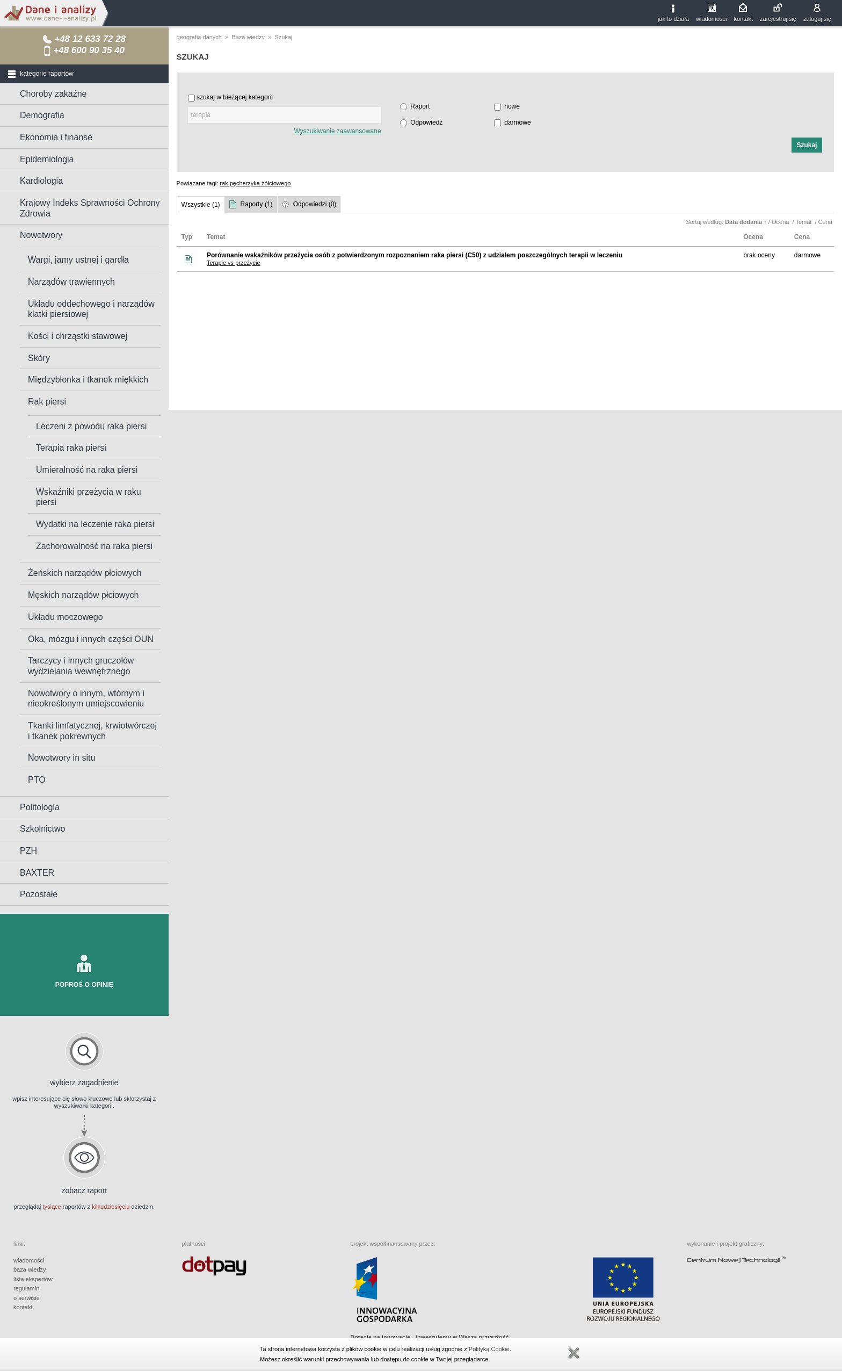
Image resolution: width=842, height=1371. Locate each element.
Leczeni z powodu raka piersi (91, 426)
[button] (807, 145)
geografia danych (199, 37)
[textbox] (284, 115)
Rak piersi (47, 401)
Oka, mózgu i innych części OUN (91, 639)
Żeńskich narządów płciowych (85, 573)
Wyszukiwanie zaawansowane (337, 131)
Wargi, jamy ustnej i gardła (78, 259)
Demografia (42, 115)
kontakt (743, 19)
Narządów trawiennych (71, 281)
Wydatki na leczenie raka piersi (95, 524)
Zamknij (573, 1353)
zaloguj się (817, 19)
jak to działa (673, 19)
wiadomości (711, 19)
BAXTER (37, 872)
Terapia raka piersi (71, 447)
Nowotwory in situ (61, 757)
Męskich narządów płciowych (83, 595)
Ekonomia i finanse (56, 137)
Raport (420, 106)
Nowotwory (41, 235)
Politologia (40, 807)
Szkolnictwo (42, 828)
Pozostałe (38, 894)
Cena (826, 222)
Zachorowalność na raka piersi (94, 546)
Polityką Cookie (489, 1349)
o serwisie (26, 1298)
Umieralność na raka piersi (86, 469)
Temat (804, 222)
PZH (28, 850)
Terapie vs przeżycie (233, 262)
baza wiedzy (29, 1269)
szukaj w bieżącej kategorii (235, 97)
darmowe (517, 122)
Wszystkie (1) (201, 204)
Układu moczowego (65, 617)
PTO (37, 779)
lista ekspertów (33, 1279)
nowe (512, 106)
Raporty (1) (257, 204)
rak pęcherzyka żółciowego (255, 183)
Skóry (39, 358)
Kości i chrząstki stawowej (77, 336)
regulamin (26, 1288)
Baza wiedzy (248, 37)
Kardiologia (41, 180)
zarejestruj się (778, 19)
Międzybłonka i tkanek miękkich (88, 379)
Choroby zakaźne (53, 93)
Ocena (781, 222)
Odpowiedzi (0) (315, 204)
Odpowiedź (426, 122)
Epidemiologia (47, 159)
